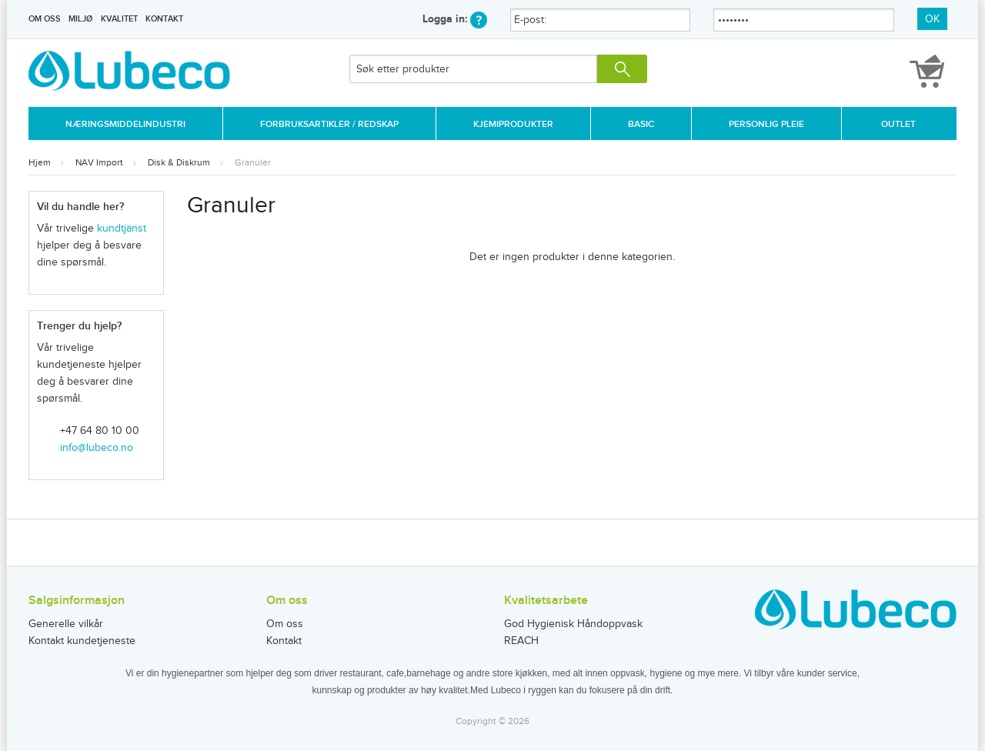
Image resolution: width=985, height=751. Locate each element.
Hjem (39, 162)
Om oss (44, 19)
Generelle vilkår (65, 624)
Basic (641, 124)
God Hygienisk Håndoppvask (573, 624)
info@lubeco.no (96, 448)
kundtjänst (121, 228)
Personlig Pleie (766, 124)
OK (932, 19)
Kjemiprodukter (513, 124)
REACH (521, 641)
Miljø (80, 19)
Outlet (898, 124)
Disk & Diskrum (179, 162)
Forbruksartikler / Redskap (329, 124)
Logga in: (454, 18)
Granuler (253, 162)
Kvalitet (119, 19)
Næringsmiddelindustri (125, 124)
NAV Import (99, 162)
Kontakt (164, 19)
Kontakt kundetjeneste (81, 641)
